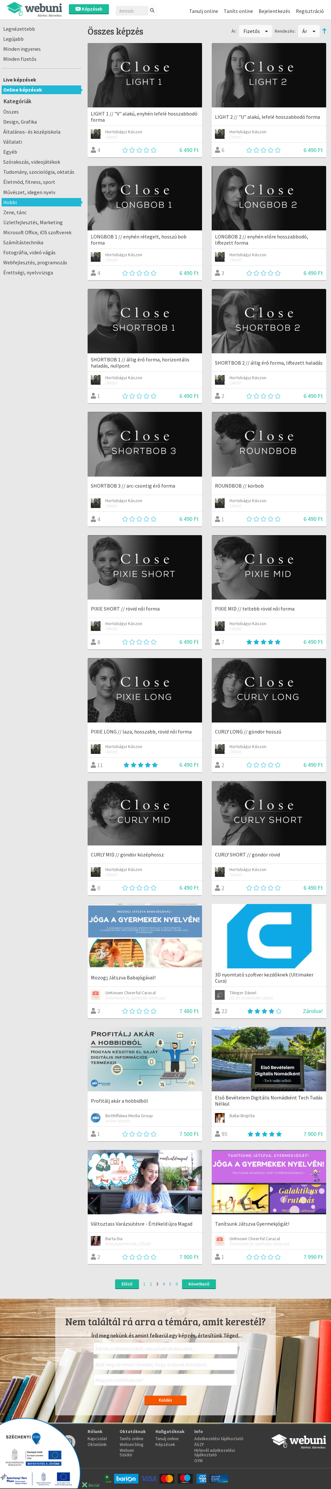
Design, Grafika (20, 121)
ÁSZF (199, 1444)
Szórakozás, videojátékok (31, 162)
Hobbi (10, 202)
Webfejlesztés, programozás (35, 262)
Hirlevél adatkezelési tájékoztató (214, 1452)
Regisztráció (310, 11)
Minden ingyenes (22, 49)
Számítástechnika (23, 242)
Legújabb (13, 39)
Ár (308, 31)
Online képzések (22, 89)
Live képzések (19, 79)
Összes (11, 111)
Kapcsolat (97, 1438)
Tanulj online (203, 11)
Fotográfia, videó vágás (29, 252)
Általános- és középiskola (31, 131)
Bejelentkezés (274, 11)
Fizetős (255, 31)
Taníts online (238, 11)
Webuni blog (132, 1444)
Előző (127, 1284)
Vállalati (12, 141)
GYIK (198, 1460)
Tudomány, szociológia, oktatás (38, 172)
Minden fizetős (20, 59)
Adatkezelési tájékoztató (218, 1438)
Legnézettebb (19, 29)
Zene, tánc (15, 212)
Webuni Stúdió (127, 1452)
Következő (198, 1284)
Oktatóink (97, 1444)
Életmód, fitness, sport (29, 182)
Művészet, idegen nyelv (29, 192)
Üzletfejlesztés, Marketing (33, 222)
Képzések (88, 9)
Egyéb (10, 152)
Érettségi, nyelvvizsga (28, 272)
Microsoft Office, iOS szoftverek (37, 232)
